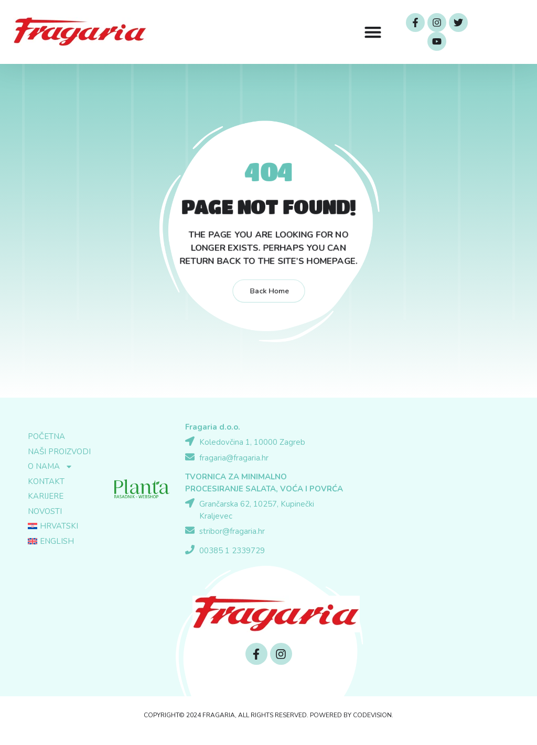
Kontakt (46, 481)
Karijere (45, 496)
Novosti (45, 511)
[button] (372, 32)
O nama (50, 466)
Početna (46, 436)
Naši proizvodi (59, 451)
